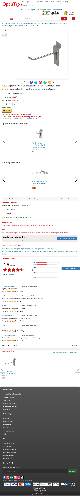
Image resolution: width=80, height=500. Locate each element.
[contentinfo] (11, 4)
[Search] (64, 18)
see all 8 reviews (8, 274)
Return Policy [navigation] (33, 199)
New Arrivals (47, 9)
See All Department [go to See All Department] (10, 406)
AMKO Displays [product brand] (35, 89)
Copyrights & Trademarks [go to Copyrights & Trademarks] (12, 394)
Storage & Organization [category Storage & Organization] (21, 249)
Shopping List (60, 1)
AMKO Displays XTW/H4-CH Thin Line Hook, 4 (9, 373)
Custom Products (57, 9)
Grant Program (9, 431)
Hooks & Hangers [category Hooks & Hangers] (66, 251)
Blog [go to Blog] (5, 434)
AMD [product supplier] (54, 89)
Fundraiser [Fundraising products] (7, 425)
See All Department (11, 19)
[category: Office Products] (11, 23)
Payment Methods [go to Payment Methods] (10, 452)
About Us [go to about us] (7, 400)
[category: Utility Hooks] (19, 26)
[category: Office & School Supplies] (27, 23)
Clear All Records (73, 352)
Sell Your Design (9, 428)
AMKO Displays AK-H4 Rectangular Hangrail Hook (39, 184)
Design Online (9, 455)
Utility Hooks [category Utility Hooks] (50, 249)
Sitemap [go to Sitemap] (7, 409)
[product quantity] (16, 104)
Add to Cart (6, 111)
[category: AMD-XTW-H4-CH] (32, 26)
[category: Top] (3, 23)
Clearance (40, 9)
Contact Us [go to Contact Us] (8, 459)
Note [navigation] (49, 199)
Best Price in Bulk (31, 119)
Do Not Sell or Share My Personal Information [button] (17, 480)
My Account (39, 1)
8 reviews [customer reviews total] (21, 89)
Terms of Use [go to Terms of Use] (8, 446)
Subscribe (72, 471)
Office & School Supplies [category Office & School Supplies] (21, 251)
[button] (27, 5)
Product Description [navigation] (13, 199)
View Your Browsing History (60, 352)
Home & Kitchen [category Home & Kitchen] (7, 249)
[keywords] (43, 18)
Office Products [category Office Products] (6, 251)
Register (30, 2)
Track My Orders (49, 1)
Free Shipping (31, 9)
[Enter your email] (35, 471)
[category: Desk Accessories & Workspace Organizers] (51, 23)
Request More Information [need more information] (67, 238)
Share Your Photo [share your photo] (10, 403)
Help (66, 1)
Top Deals (23, 9)
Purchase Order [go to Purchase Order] (9, 443)
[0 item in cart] (73, 19)
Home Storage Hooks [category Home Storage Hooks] (37, 249)
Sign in (24, 2)
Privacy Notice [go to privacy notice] (9, 397)
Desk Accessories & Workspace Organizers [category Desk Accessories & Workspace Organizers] (45, 251)
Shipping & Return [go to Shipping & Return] (10, 449)
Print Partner (8, 421)
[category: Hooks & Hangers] (7, 26)
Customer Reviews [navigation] (67, 199)
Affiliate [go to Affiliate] (6, 418)
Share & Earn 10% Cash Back (12, 119)
